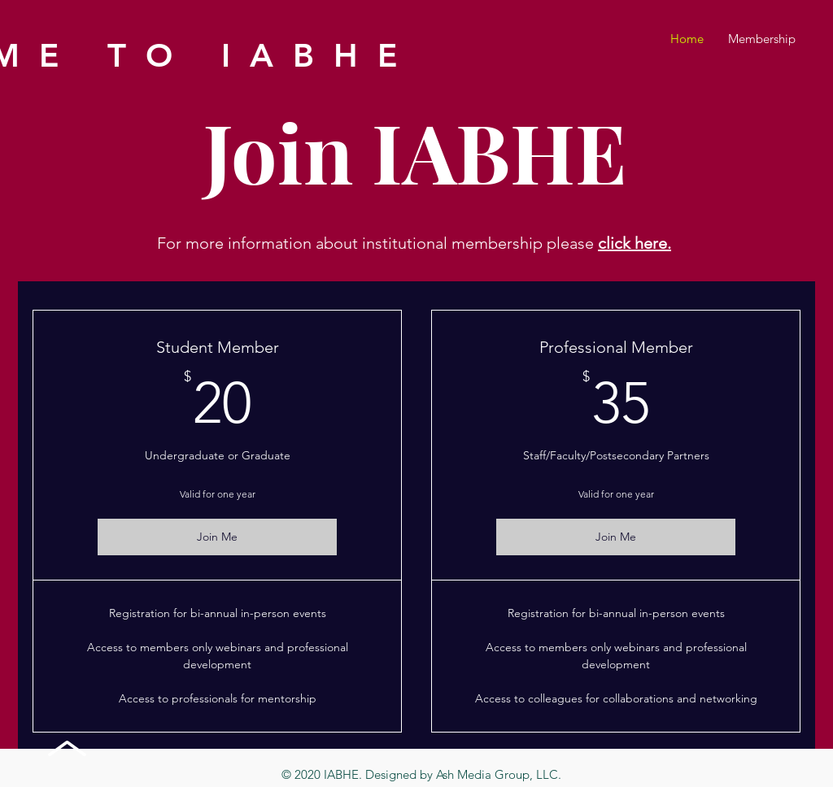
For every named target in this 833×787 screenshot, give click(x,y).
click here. (634, 243)
